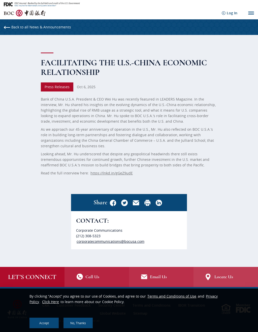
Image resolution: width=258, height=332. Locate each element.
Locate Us (226, 277)
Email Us (161, 277)
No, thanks (78, 323)
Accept (44, 323)
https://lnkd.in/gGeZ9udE (111, 173)
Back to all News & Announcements (37, 27)
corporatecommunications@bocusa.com (110, 241)
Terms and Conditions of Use (171, 296)
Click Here (50, 301)
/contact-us (96, 277)
